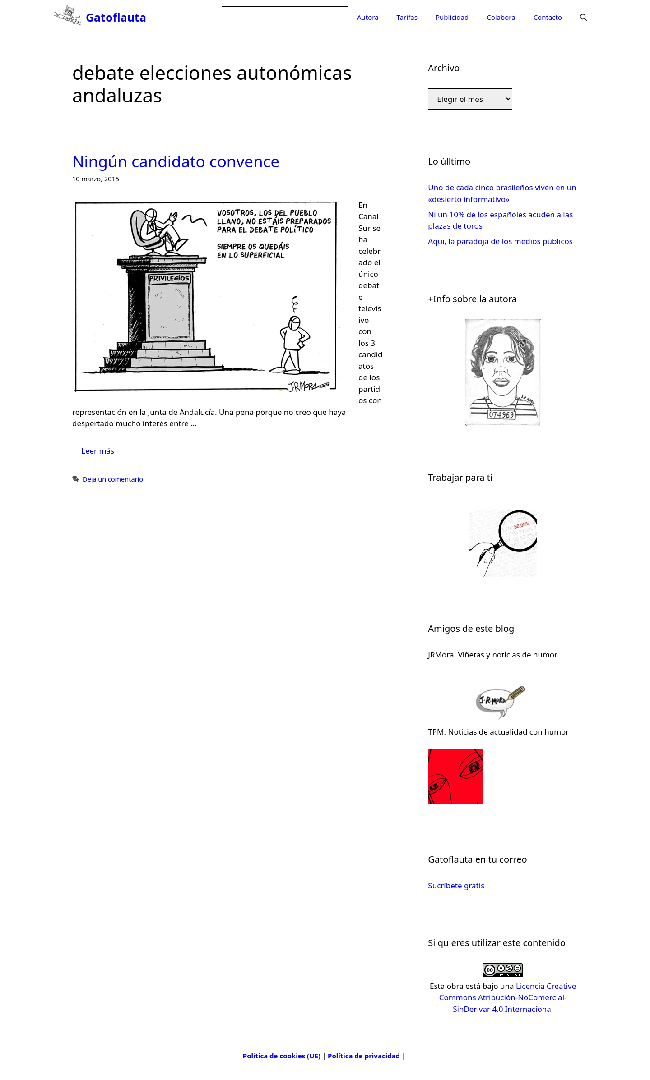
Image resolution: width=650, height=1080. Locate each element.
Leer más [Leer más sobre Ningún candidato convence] (97, 451)
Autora (368, 17)
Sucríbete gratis (456, 885)
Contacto (548, 17)
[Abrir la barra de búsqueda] (583, 17)
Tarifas (407, 17)
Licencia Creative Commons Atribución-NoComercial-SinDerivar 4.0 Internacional (507, 997)
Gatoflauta (116, 17)
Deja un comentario (113, 479)
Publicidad (452, 17)
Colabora (501, 17)
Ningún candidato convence (175, 161)
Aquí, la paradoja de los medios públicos (500, 241)
